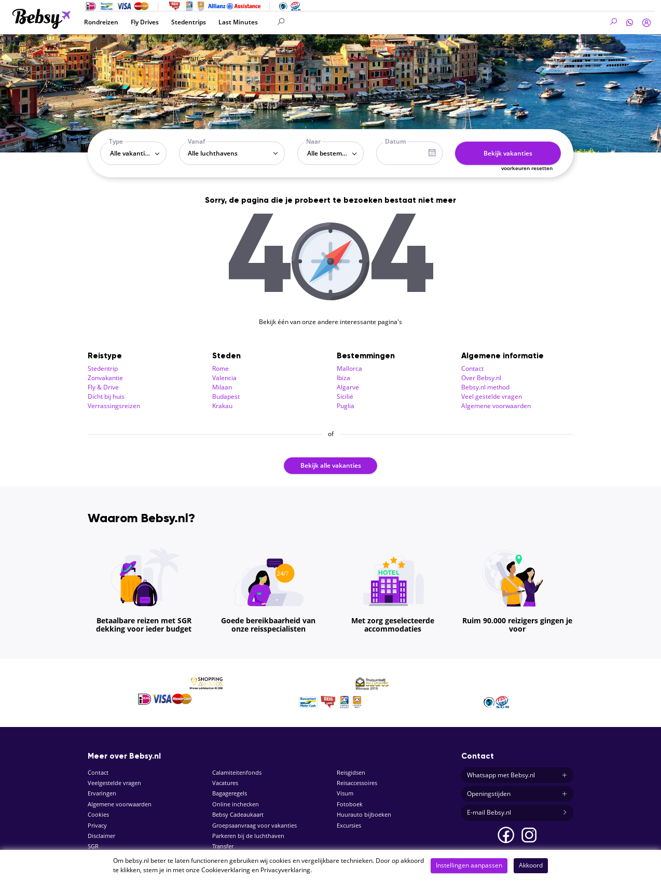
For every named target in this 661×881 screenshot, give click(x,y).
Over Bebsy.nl (481, 377)
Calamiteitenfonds (236, 772)
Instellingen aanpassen (469, 865)
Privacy (97, 825)
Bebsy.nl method (485, 387)
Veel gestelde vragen (491, 396)
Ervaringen (102, 793)
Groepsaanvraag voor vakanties (254, 825)
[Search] (335, 22)
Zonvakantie (105, 377)
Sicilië (345, 396)
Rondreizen (101, 22)
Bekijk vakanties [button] (508, 153)
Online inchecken (235, 804)
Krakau (222, 405)
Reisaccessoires (357, 783)
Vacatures (225, 783)
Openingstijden (517, 794)
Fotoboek (350, 804)
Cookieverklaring (225, 869)
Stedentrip (103, 368)
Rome (220, 368)
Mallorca (349, 368)
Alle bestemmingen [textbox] (333, 153)
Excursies (349, 825)
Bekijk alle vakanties (330, 465)
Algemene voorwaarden (496, 405)
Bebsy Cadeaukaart (238, 814)
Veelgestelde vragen (114, 783)
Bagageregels (229, 793)
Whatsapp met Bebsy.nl (517, 775)
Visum (345, 793)
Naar (313, 141)
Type (116, 141)
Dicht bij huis (106, 396)
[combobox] (133, 153)
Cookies (98, 814)
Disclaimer (101, 836)
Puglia (345, 405)
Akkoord (531, 865)
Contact (472, 368)
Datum (395, 141)
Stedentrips (188, 22)
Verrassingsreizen (114, 405)
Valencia (224, 377)
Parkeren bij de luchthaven (248, 836)
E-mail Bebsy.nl (517, 812)
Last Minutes (238, 22)
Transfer (222, 846)
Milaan (222, 387)
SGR (93, 846)
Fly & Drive (103, 387)
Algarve (348, 387)
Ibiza (343, 377)
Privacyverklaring (285, 869)
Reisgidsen (351, 772)
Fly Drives (145, 22)
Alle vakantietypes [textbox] (135, 153)
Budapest (226, 396)
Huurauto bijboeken (364, 814)
